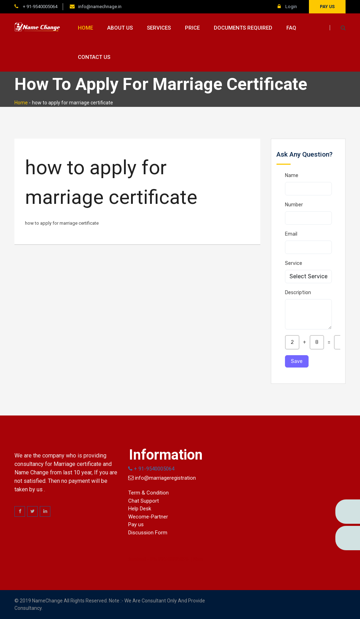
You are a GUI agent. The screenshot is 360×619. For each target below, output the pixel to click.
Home (85, 28)
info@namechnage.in (100, 6)
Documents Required (243, 28)
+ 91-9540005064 (39, 6)
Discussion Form (147, 532)
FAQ (291, 28)
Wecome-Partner (148, 517)
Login (287, 6)
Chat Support (143, 501)
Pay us (327, 6)
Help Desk (139, 508)
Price (192, 28)
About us (120, 28)
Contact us (94, 57)
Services (159, 28)
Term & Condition (148, 493)
